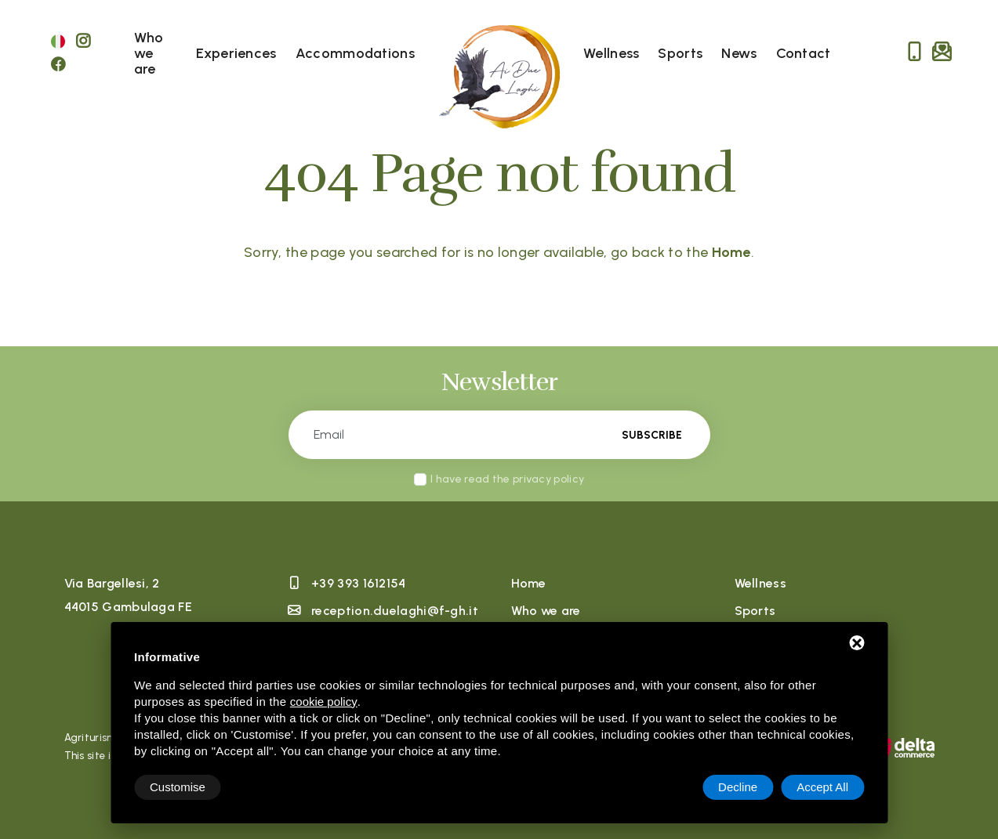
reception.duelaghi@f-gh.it (394, 610)
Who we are (149, 53)
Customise (177, 787)
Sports (680, 53)
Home (528, 583)
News (739, 53)
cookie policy (323, 701)
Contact (803, 53)
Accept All (822, 787)
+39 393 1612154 (358, 583)
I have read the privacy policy (507, 479)
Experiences (236, 53)
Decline (737, 787)
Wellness (611, 53)
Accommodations (355, 53)
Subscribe (652, 435)
